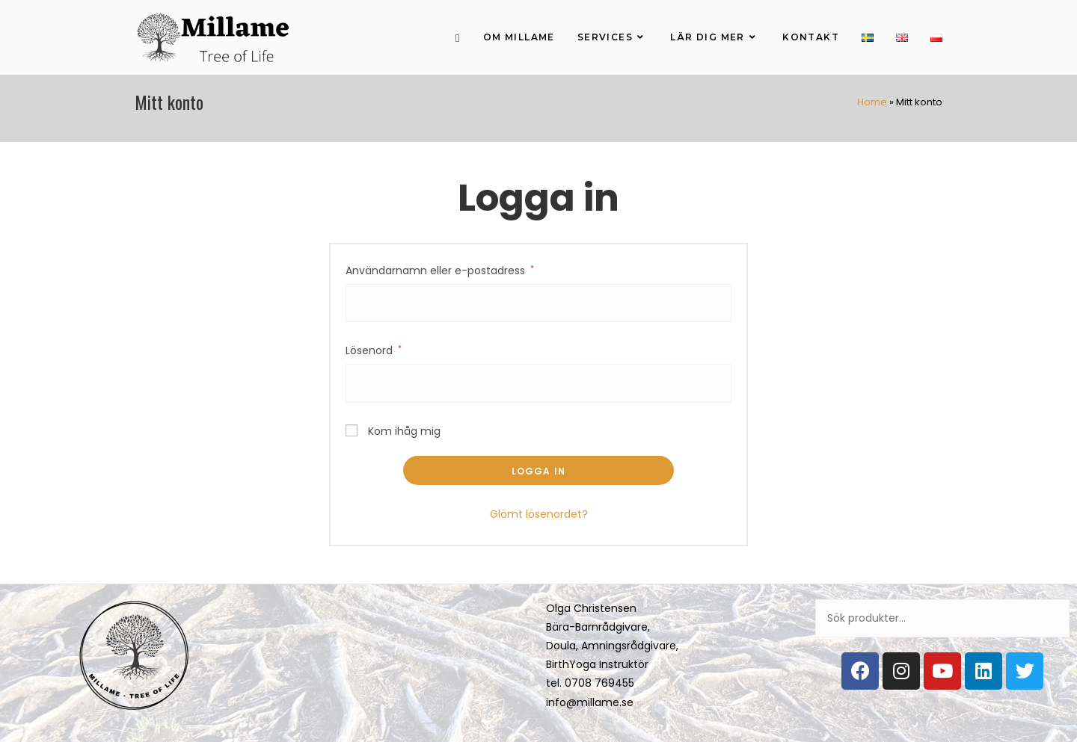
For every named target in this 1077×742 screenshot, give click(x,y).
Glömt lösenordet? (539, 514)
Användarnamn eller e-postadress (440, 270)
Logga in (539, 471)
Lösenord (374, 350)
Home (872, 102)
